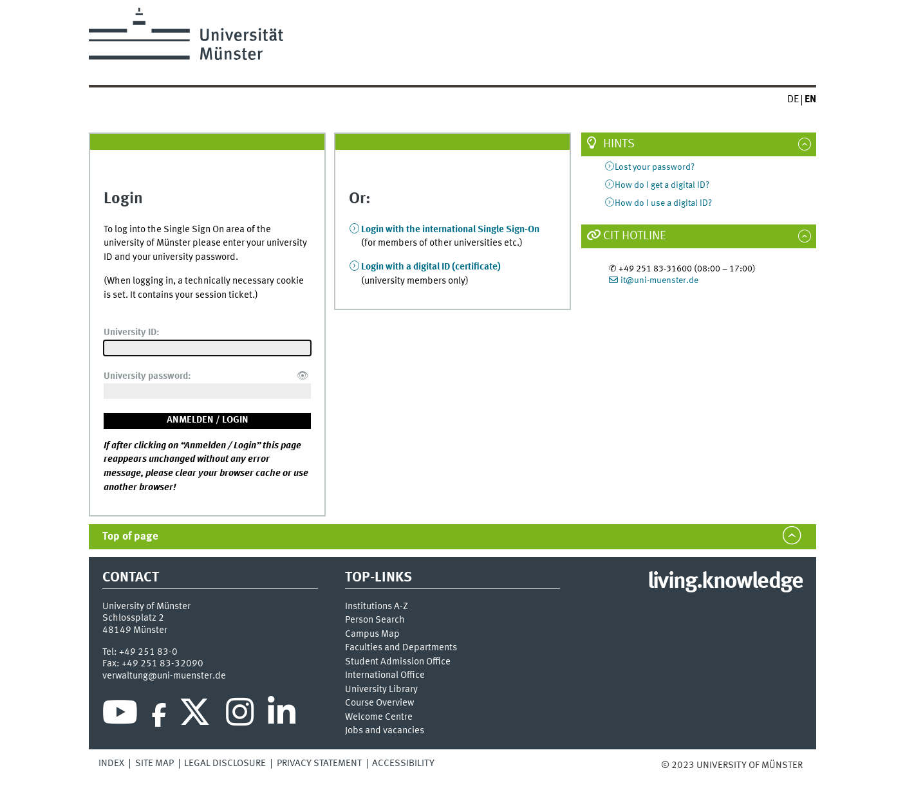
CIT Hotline (634, 236)
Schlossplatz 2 (133, 618)
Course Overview (379, 703)
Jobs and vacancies (384, 731)
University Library (381, 690)
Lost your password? (655, 167)
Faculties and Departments (401, 648)
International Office (385, 676)
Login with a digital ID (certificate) (431, 267)
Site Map (154, 763)
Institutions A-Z (376, 607)
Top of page (130, 536)
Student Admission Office (398, 662)
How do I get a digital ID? (662, 185)
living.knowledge (725, 582)
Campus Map (372, 634)
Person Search (375, 620)
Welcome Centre (379, 717)
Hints (619, 144)
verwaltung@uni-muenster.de (164, 676)
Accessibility (403, 763)
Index (111, 763)
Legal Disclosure (225, 763)
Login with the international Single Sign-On (450, 229)
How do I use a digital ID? (663, 203)
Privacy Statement (319, 763)
